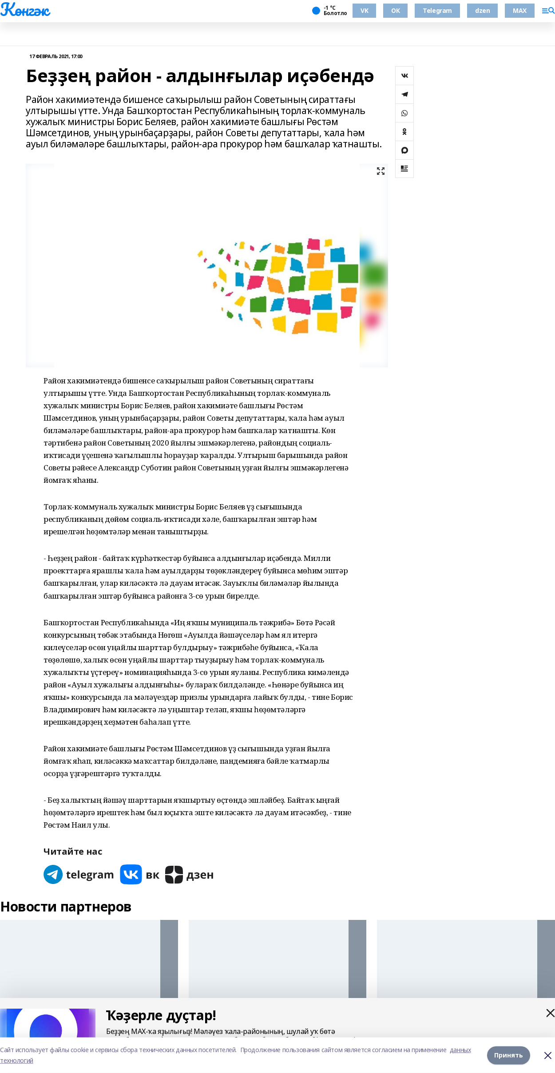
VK (364, 10)
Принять (508, 1055)
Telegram (437, 10)
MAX (520, 10)
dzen (482, 10)
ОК (395, 10)
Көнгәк (24, 9)
